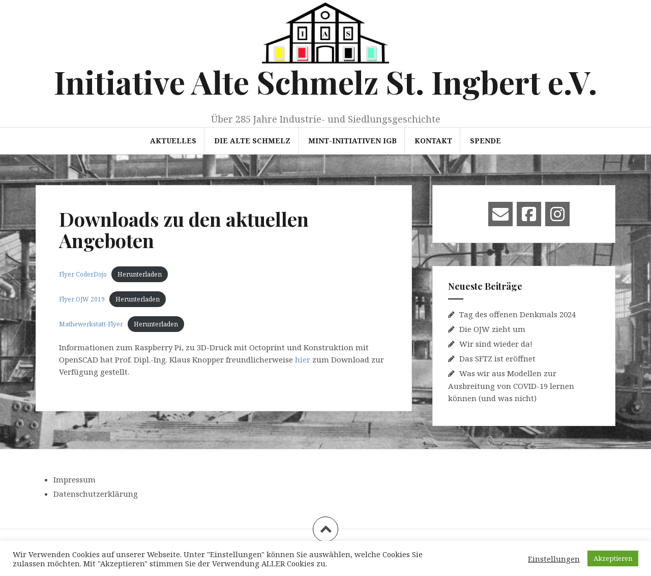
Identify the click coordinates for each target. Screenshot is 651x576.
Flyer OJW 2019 (82, 299)
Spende (485, 140)
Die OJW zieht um (492, 329)
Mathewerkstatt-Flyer (91, 324)
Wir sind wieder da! (495, 344)
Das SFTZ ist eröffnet (497, 358)
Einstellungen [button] (554, 558)
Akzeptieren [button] (613, 558)
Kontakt (433, 140)
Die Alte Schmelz (252, 140)
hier (302, 359)
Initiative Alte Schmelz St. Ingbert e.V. (325, 81)
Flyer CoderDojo (83, 274)
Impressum (74, 479)
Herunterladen (139, 274)
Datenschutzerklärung (95, 494)
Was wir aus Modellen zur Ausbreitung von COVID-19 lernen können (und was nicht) (511, 385)
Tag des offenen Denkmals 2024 (517, 314)
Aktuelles (173, 140)
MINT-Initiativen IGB (352, 140)
